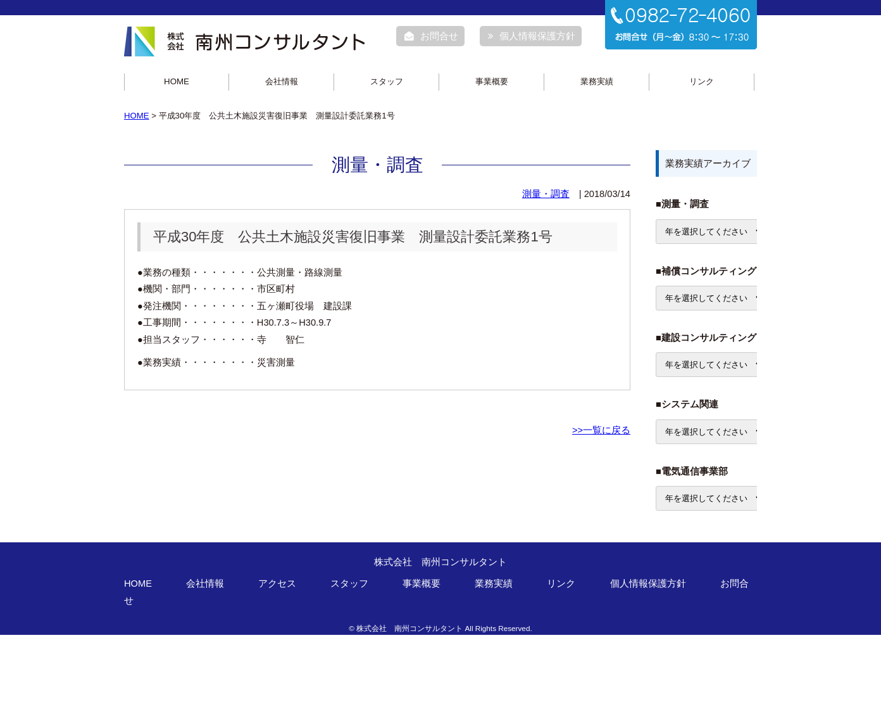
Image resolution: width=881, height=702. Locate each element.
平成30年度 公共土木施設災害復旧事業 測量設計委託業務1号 (353, 237)
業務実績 (596, 81)
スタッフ (386, 81)
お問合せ (431, 36)
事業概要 (491, 81)
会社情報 (281, 81)
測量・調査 (546, 194)
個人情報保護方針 (531, 36)
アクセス (277, 583)
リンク (701, 81)
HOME (176, 81)
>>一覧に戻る (601, 430)
